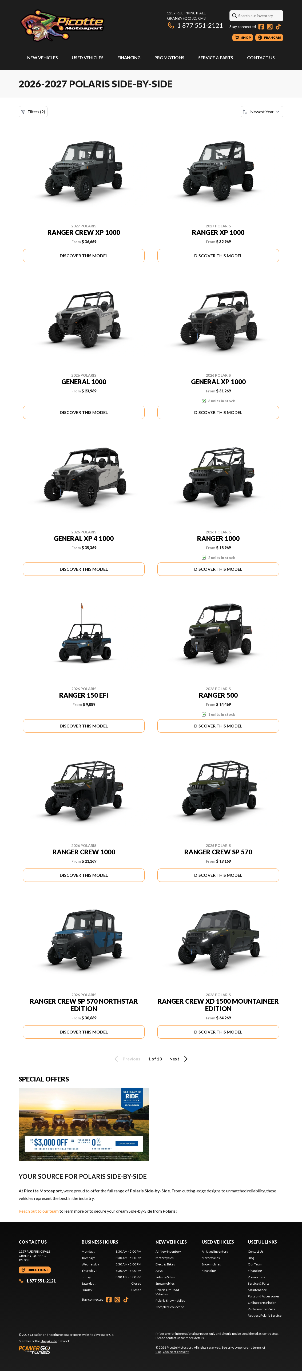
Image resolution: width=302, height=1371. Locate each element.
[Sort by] (262, 111)
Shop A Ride (49, 1341)
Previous (126, 1059)
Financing (129, 57)
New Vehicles (42, 57)
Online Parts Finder (262, 1303)
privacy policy (237, 1347)
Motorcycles (165, 1258)
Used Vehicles (88, 57)
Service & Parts (215, 57)
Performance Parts (261, 1309)
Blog (251, 1258)
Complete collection (170, 1307)
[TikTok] (278, 26)
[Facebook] (261, 26)
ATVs (159, 1271)
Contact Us (261, 57)
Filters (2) (33, 111)
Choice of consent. (176, 1352)
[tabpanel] (111, 1270)
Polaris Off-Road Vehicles (167, 1292)
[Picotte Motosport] (85, 26)
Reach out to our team (39, 1210)
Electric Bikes (165, 1264)
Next (179, 1059)
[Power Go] (66, 1349)
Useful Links (262, 1241)
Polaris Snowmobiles (170, 1300)
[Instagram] (270, 26)
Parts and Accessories (264, 1296)
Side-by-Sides (165, 1277)
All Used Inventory (215, 1251)
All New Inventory (168, 1251)
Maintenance (257, 1290)
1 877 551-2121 (195, 25)
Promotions (169, 57)
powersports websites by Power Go (88, 1335)
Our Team (255, 1264)
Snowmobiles (165, 1283)
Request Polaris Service (264, 1315)
